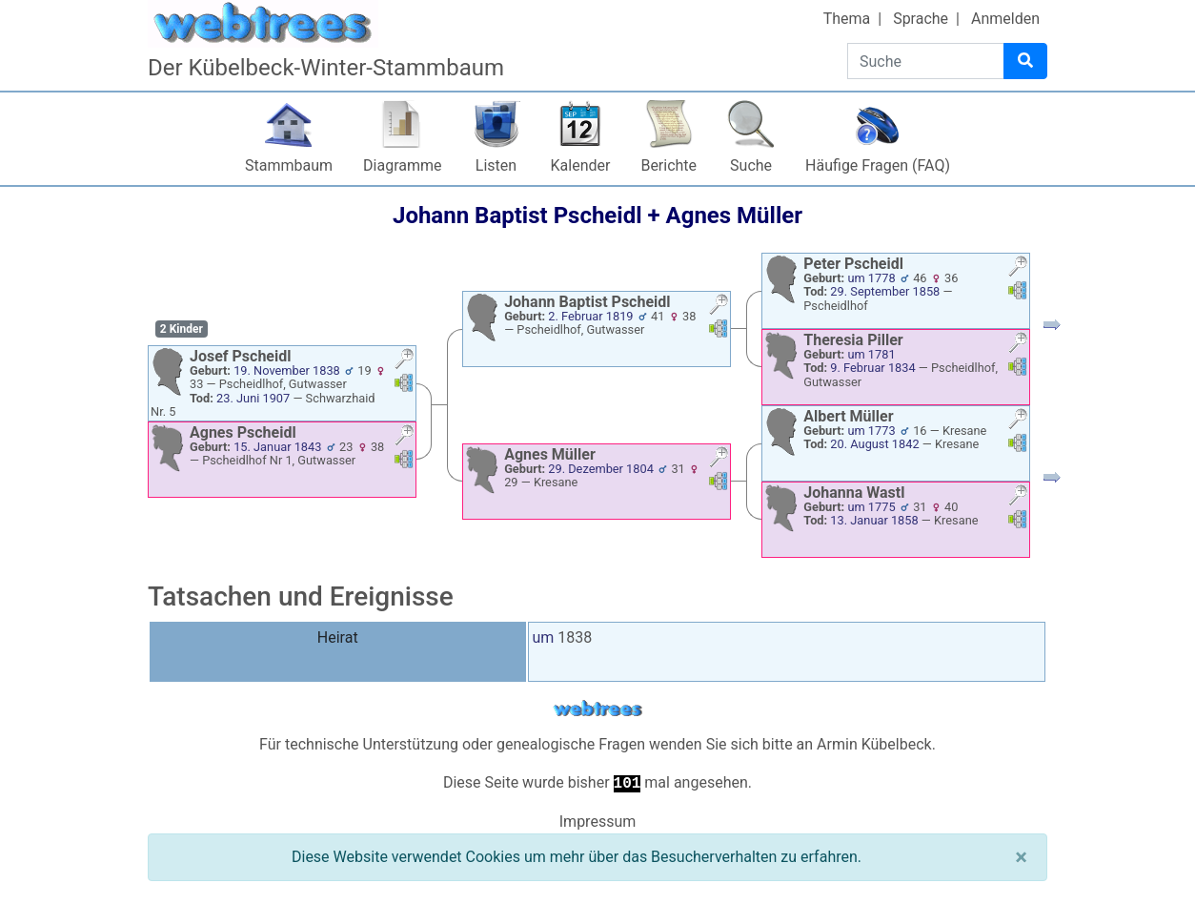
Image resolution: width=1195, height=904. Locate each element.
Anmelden (1005, 19)
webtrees (597, 709)
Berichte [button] (668, 165)
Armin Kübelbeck (874, 744)
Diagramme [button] (402, 165)
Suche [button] (751, 165)
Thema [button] (847, 19)
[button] (404, 361)
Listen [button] (496, 165)
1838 (574, 637)
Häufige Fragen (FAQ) (877, 165)
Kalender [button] (581, 165)
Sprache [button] (920, 19)
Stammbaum (289, 165)
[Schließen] (1021, 857)
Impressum (598, 821)
